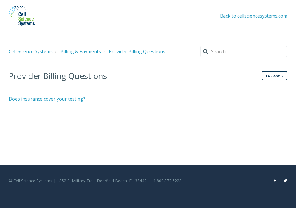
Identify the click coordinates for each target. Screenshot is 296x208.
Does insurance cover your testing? (47, 99)
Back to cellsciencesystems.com (253, 16)
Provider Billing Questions (137, 51)
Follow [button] (273, 75)
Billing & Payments (80, 51)
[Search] (243, 51)
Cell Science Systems (31, 51)
